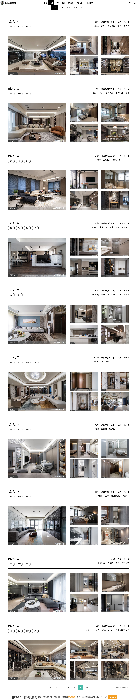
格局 (82, 7)
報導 (57, 3)
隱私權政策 (71, 697)
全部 (54, 7)
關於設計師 (80, 3)
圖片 (11, 26)
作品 (51, 3)
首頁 (45, 3)
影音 (63, 3)
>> (87, 687)
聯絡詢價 (90, 3)
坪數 (75, 7)
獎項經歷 (71, 3)
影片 (35, 228)
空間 (61, 7)
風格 (68, 7)
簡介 (19, 26)
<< (50, 687)
